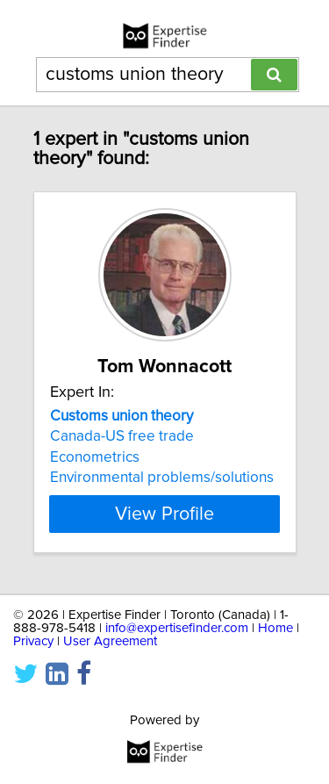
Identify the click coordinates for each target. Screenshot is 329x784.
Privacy (33, 641)
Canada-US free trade (122, 436)
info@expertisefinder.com (176, 628)
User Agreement (110, 641)
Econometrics (94, 457)
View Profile (164, 513)
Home (275, 628)
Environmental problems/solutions (162, 478)
